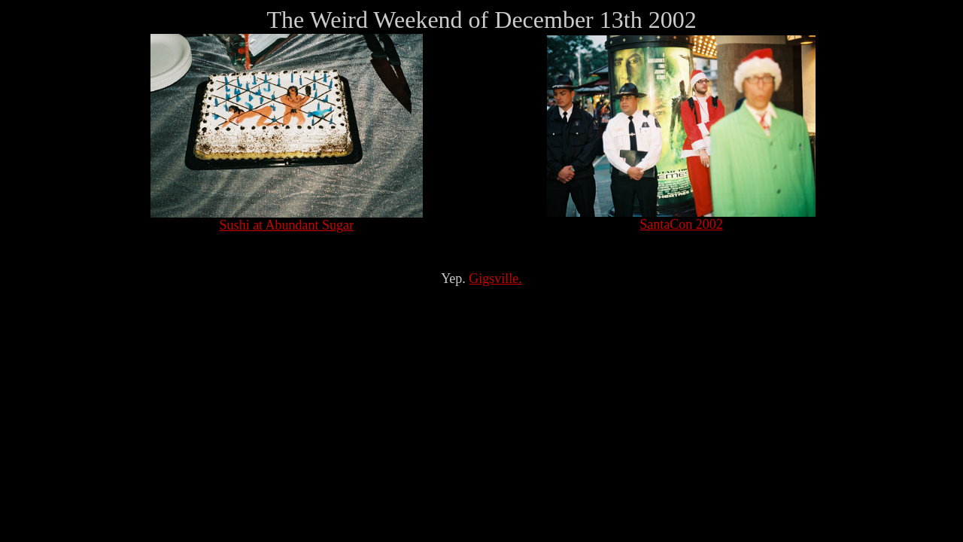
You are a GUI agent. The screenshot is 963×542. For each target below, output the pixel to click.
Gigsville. (495, 278)
